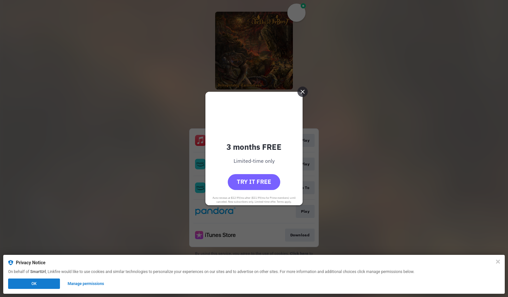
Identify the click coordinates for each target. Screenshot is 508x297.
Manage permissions (86, 283)
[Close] (498, 261)
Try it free (254, 181)
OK (34, 283)
